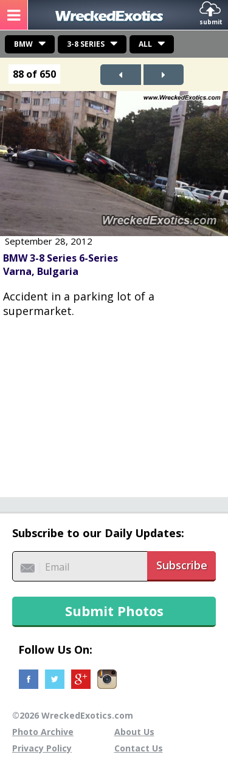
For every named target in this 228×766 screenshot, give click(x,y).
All (145, 44)
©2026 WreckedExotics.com (72, 715)
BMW (23, 44)
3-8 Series (86, 44)
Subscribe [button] (181, 565)
